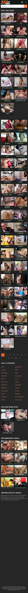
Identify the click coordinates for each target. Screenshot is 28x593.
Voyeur (3, 370)
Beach (3, 379)
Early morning (19, 397)
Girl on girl (18, 399)
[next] (19, 358)
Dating (17, 382)
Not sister (4, 382)
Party (16, 370)
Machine (17, 394)
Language (22, 2)
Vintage (17, 388)
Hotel (3, 367)
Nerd (16, 373)
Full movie (18, 376)
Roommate (18, 385)
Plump (3, 394)
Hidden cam (18, 367)
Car (16, 379)
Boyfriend (4, 373)
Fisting (17, 391)
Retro (3, 399)
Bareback (4, 388)
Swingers (4, 376)
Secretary (4, 385)
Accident (4, 397)
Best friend (4, 391)
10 (16, 358)
